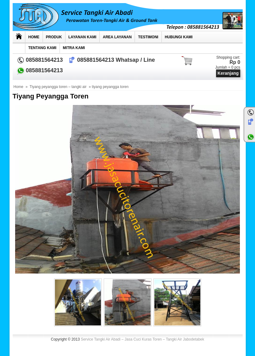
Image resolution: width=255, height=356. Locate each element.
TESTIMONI (148, 37)
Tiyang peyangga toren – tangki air (58, 87)
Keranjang (228, 73)
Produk (54, 37)
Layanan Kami (82, 37)
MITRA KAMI (74, 48)
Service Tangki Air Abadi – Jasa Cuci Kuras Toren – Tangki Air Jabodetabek (142, 339)
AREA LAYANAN (117, 37)
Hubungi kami (179, 37)
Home (34, 37)
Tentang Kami (42, 48)
